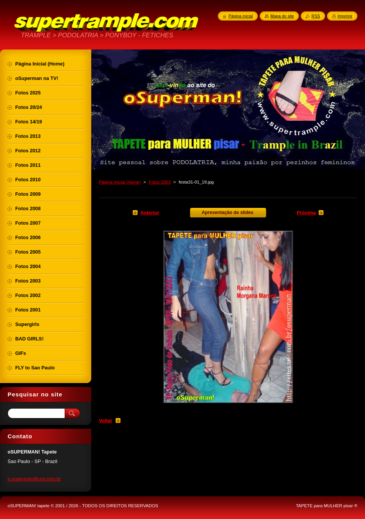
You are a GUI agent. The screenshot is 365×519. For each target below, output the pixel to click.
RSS (315, 16)
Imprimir (345, 16)
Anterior (149, 213)
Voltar (105, 420)
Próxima (306, 213)
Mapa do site (282, 16)
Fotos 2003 (160, 182)
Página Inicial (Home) (120, 182)
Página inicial (241, 16)
